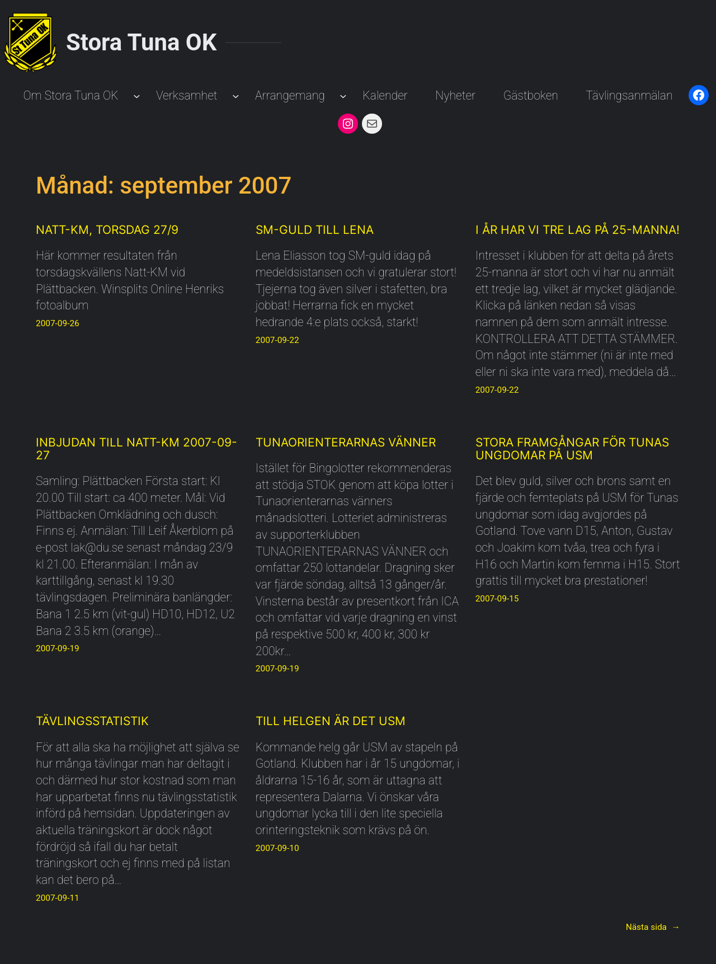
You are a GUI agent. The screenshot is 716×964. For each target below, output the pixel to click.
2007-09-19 (57, 648)
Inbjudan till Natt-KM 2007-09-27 (136, 449)
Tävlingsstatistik (92, 720)
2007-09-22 (277, 340)
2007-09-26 (57, 323)
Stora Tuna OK (141, 42)
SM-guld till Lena (315, 229)
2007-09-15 (497, 599)
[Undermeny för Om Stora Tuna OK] (136, 95)
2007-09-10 (277, 848)
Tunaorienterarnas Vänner (346, 442)
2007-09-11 (57, 898)
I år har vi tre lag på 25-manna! (577, 229)
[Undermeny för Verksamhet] (235, 95)
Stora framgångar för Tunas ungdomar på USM (572, 449)
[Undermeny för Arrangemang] (343, 95)
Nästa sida (653, 927)
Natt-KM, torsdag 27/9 (107, 229)
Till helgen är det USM (331, 720)
